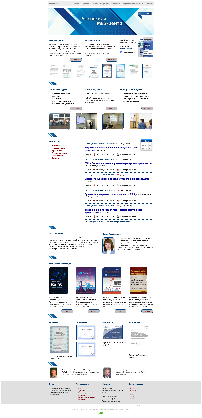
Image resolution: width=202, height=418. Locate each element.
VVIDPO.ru (132, 399)
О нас (76, 3)
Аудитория (86, 3)
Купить (67, 311)
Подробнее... (76, 60)
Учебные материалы (59, 153)
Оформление (57, 150)
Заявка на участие (58, 148)
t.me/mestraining (129, 52)
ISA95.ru (131, 395)
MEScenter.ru (54, 3)
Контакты (149, 3)
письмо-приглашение (125, 154)
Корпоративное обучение (133, 3)
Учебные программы (101, 3)
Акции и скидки (57, 155)
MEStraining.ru (133, 390)
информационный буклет (103, 154)
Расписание (115, 3)
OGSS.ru (131, 397)
